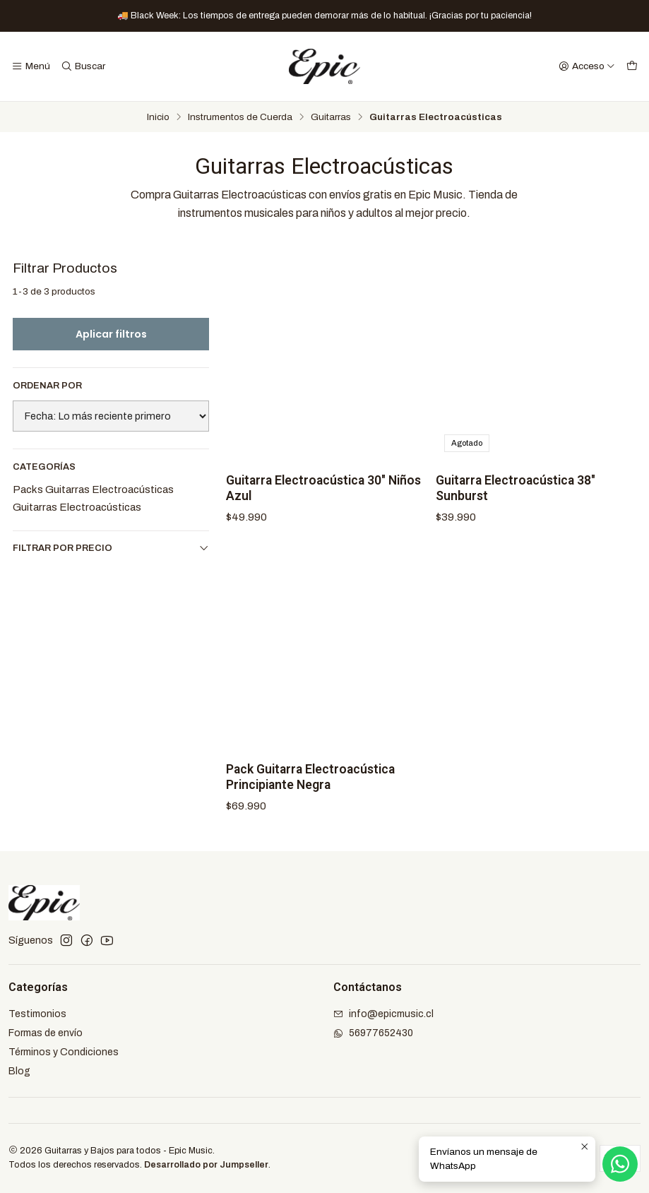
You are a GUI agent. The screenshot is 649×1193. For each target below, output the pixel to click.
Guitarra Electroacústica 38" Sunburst (515, 488)
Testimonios (37, 1014)
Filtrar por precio (111, 547)
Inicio (158, 117)
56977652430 (373, 1033)
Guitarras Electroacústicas (77, 507)
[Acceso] (587, 66)
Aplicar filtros (111, 334)
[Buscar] (82, 66)
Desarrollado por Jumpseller (206, 1165)
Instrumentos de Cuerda (240, 117)
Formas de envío (45, 1033)
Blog (19, 1071)
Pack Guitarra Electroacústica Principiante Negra (310, 787)
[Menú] (30, 66)
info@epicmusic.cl (383, 1014)
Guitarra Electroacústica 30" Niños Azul (323, 488)
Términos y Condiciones (63, 1052)
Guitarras (331, 117)
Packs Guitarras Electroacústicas (93, 489)
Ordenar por (47, 386)
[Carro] (632, 66)
